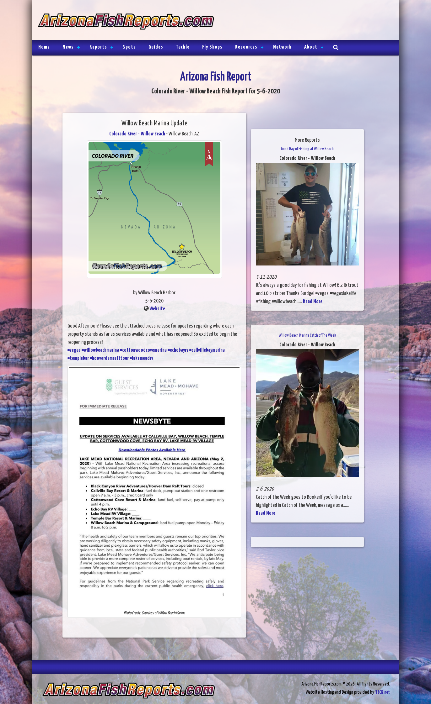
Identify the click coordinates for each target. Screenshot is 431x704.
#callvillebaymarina (207, 350)
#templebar (78, 358)
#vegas (74, 350)
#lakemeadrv (141, 358)
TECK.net (382, 692)
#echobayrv (178, 350)
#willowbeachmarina (100, 350)
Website (157, 309)
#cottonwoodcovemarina (143, 350)
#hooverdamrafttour (109, 358)
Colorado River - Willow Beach (137, 134)
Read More (312, 301)
